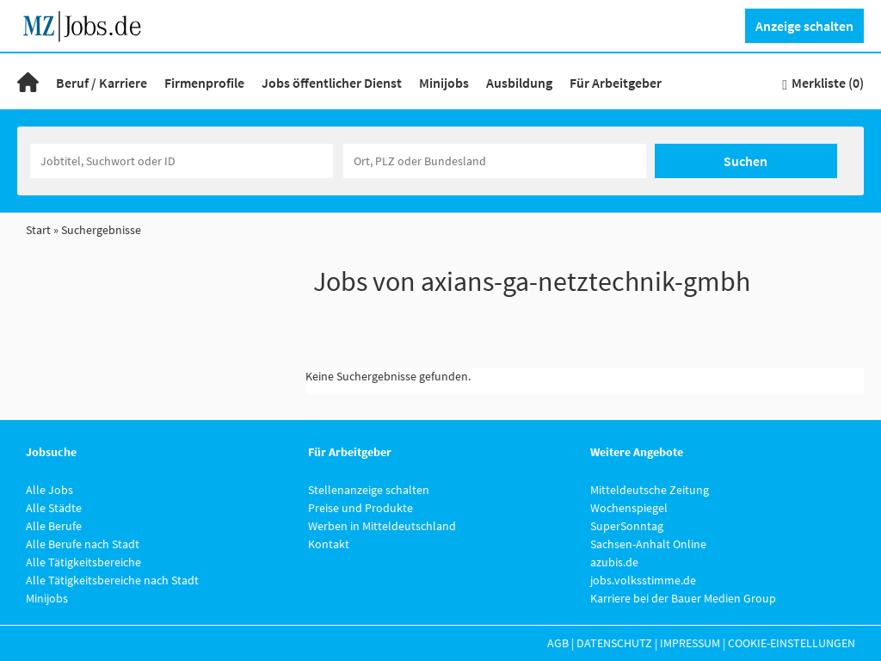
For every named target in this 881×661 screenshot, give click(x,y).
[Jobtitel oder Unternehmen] (181, 161)
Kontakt (328, 544)
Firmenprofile (204, 82)
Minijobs (444, 82)
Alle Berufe (54, 526)
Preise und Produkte (360, 508)
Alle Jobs (49, 489)
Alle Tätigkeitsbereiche (83, 562)
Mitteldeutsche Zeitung (649, 489)
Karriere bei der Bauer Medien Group (683, 598)
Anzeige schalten (804, 25)
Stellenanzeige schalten (368, 489)
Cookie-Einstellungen (791, 643)
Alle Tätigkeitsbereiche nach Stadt (112, 580)
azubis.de (614, 562)
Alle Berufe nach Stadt (82, 544)
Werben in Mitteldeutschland (382, 526)
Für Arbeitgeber (616, 82)
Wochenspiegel (629, 508)
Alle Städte (54, 508)
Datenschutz (614, 643)
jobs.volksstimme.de (643, 580)
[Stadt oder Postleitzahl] (494, 161)
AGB (558, 643)
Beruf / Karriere (101, 82)
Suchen (745, 161)
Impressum (690, 643)
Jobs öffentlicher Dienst (332, 82)
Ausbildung (519, 82)
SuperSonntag (626, 526)
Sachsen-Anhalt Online (648, 544)
